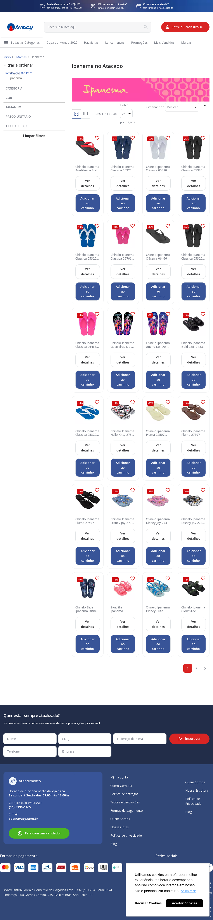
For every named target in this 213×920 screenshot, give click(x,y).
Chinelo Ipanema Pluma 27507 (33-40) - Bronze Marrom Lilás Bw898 (193, 433)
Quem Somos (120, 819)
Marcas (21, 58)
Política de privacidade (126, 835)
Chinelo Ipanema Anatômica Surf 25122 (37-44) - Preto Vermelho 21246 (87, 169)
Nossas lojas (119, 827)
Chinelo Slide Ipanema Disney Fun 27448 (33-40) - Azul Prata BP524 (86, 609)
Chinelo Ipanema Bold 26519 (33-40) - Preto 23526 (193, 345)
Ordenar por (155, 108)
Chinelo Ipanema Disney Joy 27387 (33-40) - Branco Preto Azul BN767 (193, 521)
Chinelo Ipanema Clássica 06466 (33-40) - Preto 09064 (158, 257)
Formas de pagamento (126, 810)
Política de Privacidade (193, 801)
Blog (113, 844)
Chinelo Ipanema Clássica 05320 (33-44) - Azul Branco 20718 (87, 433)
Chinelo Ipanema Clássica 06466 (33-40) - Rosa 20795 (87, 345)
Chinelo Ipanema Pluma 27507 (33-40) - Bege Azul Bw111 (158, 433)
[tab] (34, 88)
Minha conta (119, 777)
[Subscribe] (189, 739)
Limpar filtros (34, 137)
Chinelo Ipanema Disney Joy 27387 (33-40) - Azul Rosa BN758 (123, 521)
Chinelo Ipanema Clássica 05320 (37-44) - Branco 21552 (158, 169)
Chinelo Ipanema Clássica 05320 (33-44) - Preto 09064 (193, 257)
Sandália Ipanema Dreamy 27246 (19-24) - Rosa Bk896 (121, 609)
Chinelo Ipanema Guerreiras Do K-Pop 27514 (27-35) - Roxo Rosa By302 (158, 345)
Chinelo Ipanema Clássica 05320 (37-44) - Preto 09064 (193, 169)
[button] (97, 138)
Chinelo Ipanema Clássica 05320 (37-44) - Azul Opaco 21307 (123, 169)
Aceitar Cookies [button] (184, 903)
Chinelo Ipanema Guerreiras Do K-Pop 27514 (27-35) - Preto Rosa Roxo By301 (123, 345)
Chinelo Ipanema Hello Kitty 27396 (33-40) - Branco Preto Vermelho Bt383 (123, 433)
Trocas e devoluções (125, 802)
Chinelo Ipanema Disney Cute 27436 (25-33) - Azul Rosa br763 (158, 609)
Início (7, 58)
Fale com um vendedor (39, 833)
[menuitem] (25, 43)
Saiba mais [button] (188, 891)
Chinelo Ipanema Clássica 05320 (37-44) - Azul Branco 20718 (87, 257)
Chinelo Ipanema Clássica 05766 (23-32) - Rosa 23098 (123, 257)
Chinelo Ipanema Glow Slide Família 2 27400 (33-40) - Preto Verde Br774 (193, 609)
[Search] (142, 27)
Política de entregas (124, 794)
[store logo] (20, 27)
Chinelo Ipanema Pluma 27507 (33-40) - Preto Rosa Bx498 (87, 521)
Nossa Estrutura (196, 790)
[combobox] (95, 27)
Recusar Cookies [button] (148, 903)
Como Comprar (121, 786)
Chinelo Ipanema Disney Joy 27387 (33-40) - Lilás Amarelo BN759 (158, 521)
